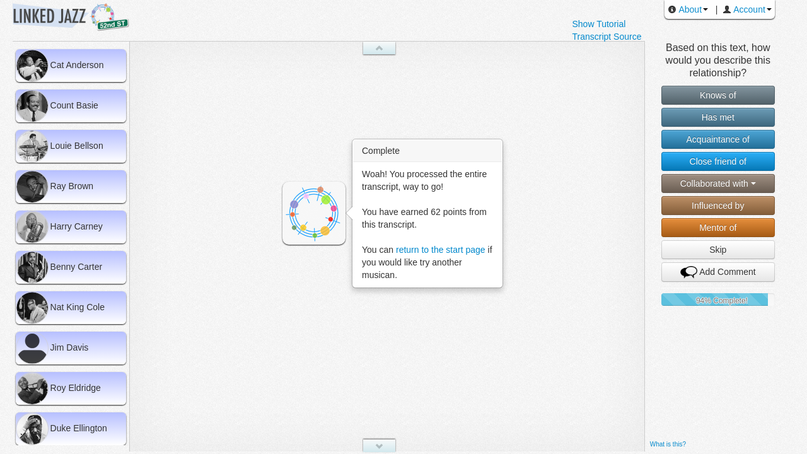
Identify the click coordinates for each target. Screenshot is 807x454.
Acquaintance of (718, 139)
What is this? (668, 444)
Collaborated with (718, 183)
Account (744, 9)
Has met (718, 117)
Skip (717, 250)
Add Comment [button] (718, 272)
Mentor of (717, 228)
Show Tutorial (598, 24)
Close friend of (718, 161)
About (685, 9)
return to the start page (440, 250)
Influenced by (718, 206)
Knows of (718, 95)
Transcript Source (606, 37)
